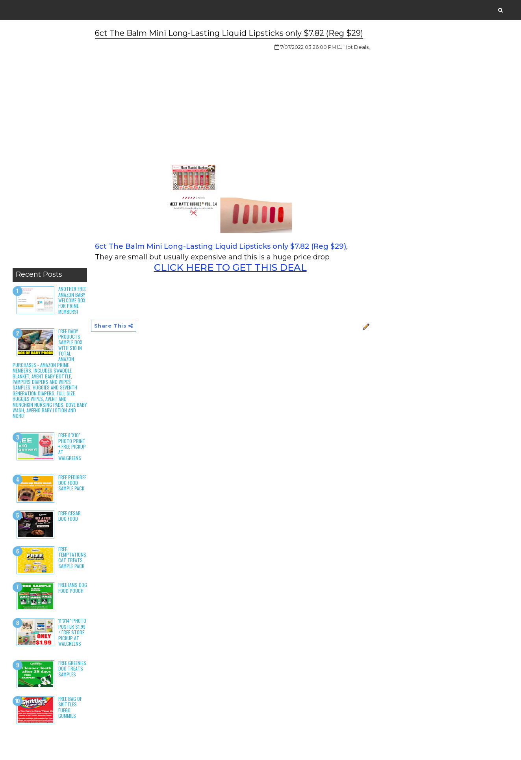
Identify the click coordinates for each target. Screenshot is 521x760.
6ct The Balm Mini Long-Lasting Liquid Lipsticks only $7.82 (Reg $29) (220, 246)
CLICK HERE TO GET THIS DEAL (230, 267)
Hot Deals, (356, 47)
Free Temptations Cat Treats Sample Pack (72, 557)
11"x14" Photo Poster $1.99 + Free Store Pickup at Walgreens (72, 632)
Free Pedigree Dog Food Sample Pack (72, 483)
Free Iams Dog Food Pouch (72, 587)
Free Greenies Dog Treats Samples (72, 668)
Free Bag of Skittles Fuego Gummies (70, 707)
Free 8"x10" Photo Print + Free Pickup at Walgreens (72, 446)
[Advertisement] (50, 146)
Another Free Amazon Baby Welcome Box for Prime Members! (72, 300)
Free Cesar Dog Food (69, 516)
